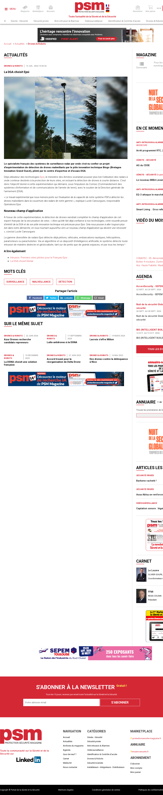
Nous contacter (70, 767)
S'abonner (135, 764)
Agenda (66, 750)
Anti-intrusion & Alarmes (66, 21)
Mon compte (136, 768)
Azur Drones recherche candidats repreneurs (17, 341)
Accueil (7, 44)
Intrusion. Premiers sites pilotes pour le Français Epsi (38, 257)
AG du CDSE (143, 165)
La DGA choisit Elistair (21, 261)
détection (65, 281)
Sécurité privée (41, 21)
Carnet (66, 758)
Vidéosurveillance (94, 21)
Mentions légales (66, 790)
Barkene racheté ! (146, 480)
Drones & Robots (37, 44)
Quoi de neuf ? (69, 754)
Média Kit (67, 763)
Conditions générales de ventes (106, 790)
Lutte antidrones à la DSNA (62, 342)
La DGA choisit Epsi (16, 72)
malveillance (41, 281)
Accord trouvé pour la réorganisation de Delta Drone (64, 360)
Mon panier (135, 772)
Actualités (20, 44)
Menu (10, 8)
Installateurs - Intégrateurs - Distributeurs (105, 767)
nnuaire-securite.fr (139, 751)
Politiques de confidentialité (150, 790)
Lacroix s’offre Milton (102, 339)
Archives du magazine (73, 746)
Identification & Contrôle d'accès (124, 21)
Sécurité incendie (95, 763)
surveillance (15, 281)
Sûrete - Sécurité (19, 21)
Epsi (42, 177)
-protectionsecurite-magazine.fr (145, 738)
